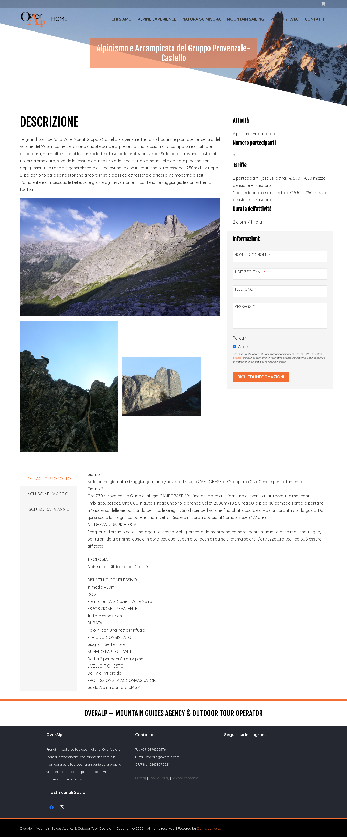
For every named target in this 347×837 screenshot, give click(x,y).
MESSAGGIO (245, 306)
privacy (237, 357)
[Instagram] (62, 807)
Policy (239, 338)
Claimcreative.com (210, 828)
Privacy (140, 778)
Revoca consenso (185, 778)
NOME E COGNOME (252, 254)
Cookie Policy (159, 778)
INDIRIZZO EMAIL (249, 272)
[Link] (33, 19)
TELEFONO (245, 289)
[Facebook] (51, 807)
